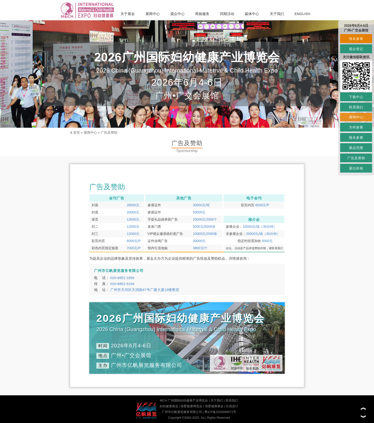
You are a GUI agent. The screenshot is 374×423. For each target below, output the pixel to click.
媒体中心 (252, 14)
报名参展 (356, 39)
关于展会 (127, 14)
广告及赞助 (109, 132)
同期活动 (227, 14)
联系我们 (232, 400)
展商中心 (152, 14)
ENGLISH (302, 14)
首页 (76, 132)
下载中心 (356, 97)
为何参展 (356, 127)
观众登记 (356, 49)
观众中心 (177, 14)
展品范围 (356, 148)
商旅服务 (202, 14)
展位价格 (356, 168)
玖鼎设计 (232, 406)
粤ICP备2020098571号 (220, 412)
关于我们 (277, 14)
